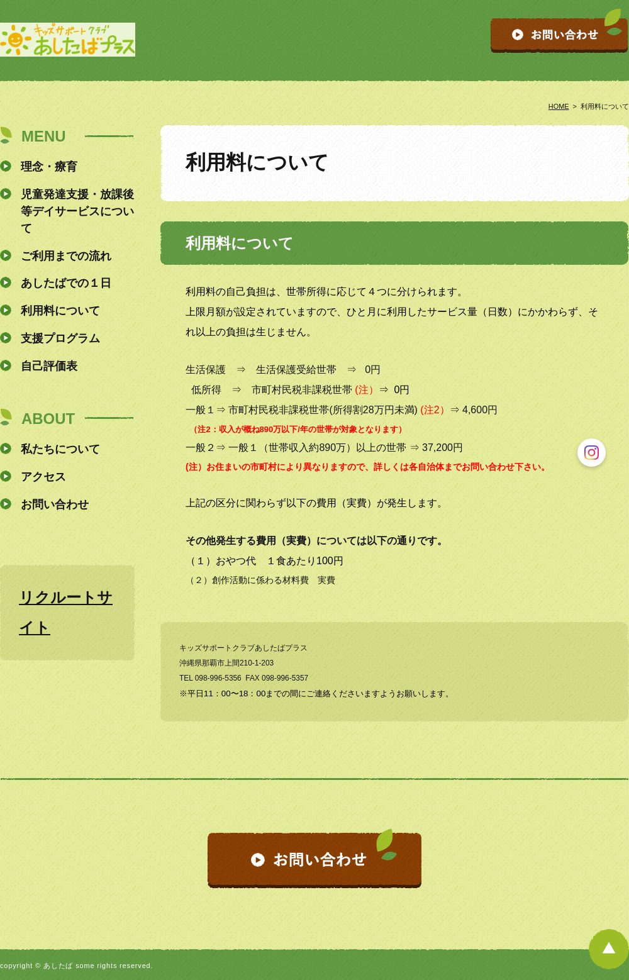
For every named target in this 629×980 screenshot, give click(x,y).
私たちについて (60, 449)
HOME (558, 106)
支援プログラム (60, 338)
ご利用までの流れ (66, 256)
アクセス (43, 477)
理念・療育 (49, 166)
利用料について (60, 310)
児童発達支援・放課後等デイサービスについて (77, 211)
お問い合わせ (55, 504)
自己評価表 (49, 366)
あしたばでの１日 (66, 283)
